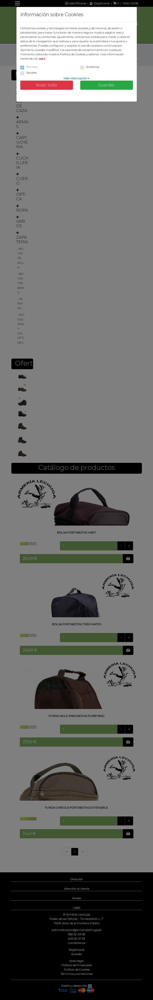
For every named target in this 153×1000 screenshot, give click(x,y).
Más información (77, 78)
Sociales (31, 72)
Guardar (106, 85)
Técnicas (31, 67)
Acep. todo (46, 85)
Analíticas (92, 67)
